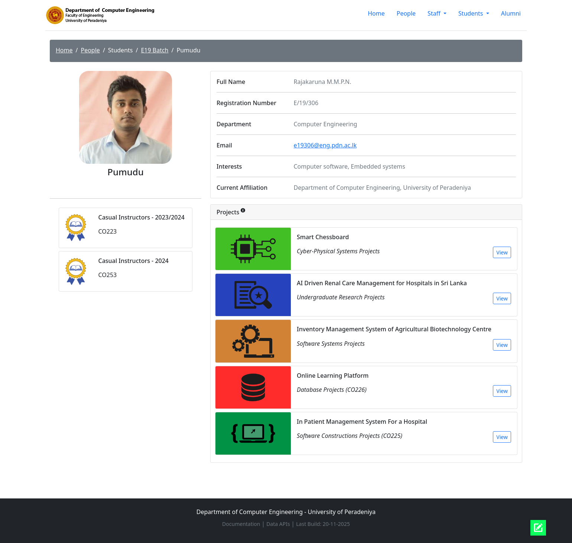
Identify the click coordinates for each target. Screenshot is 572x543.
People (406, 13)
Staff (435, 13)
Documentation (241, 523)
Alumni (511, 13)
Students (471, 13)
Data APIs (278, 523)
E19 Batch (154, 50)
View (502, 252)
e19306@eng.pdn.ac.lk (325, 145)
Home (376, 13)
